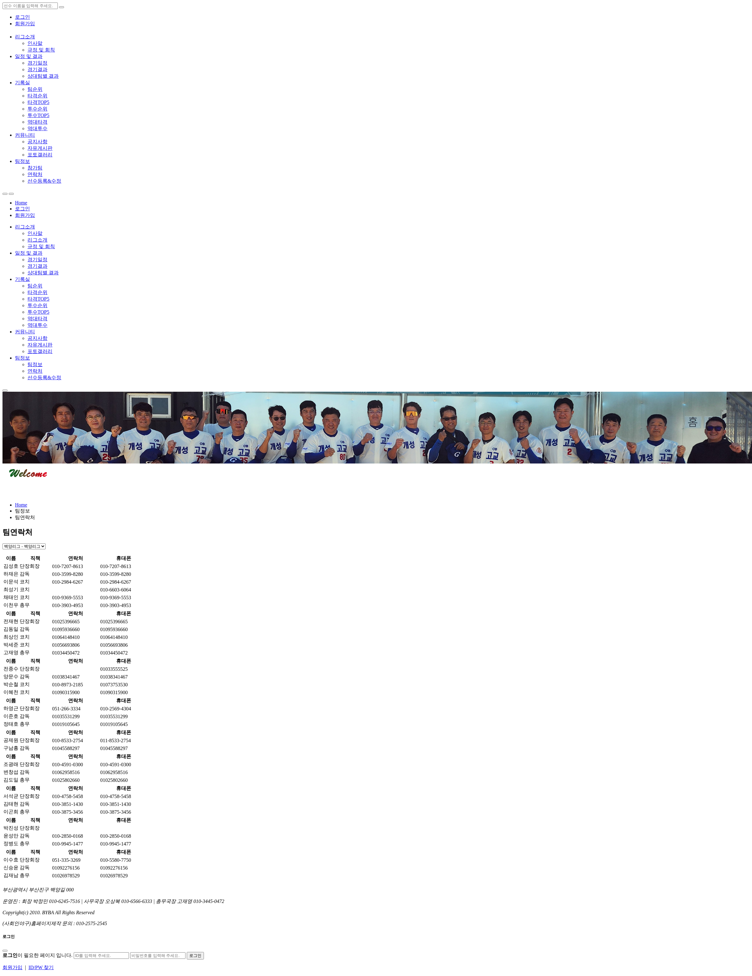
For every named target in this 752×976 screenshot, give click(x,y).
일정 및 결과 (28, 56)
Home (21, 202)
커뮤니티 (25, 135)
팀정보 (22, 161)
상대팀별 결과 (43, 76)
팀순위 (34, 89)
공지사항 (37, 141)
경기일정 (37, 63)
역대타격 (37, 122)
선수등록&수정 (44, 181)
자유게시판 (39, 148)
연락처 (34, 174)
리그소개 (25, 36)
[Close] (4, 951)
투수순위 (37, 108)
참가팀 (34, 167)
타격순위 (37, 95)
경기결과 (37, 69)
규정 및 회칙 (41, 49)
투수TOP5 (38, 115)
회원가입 (25, 23)
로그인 (22, 17)
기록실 (22, 82)
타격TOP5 (38, 102)
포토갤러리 (39, 154)
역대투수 (37, 128)
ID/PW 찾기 (41, 967)
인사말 (34, 43)
